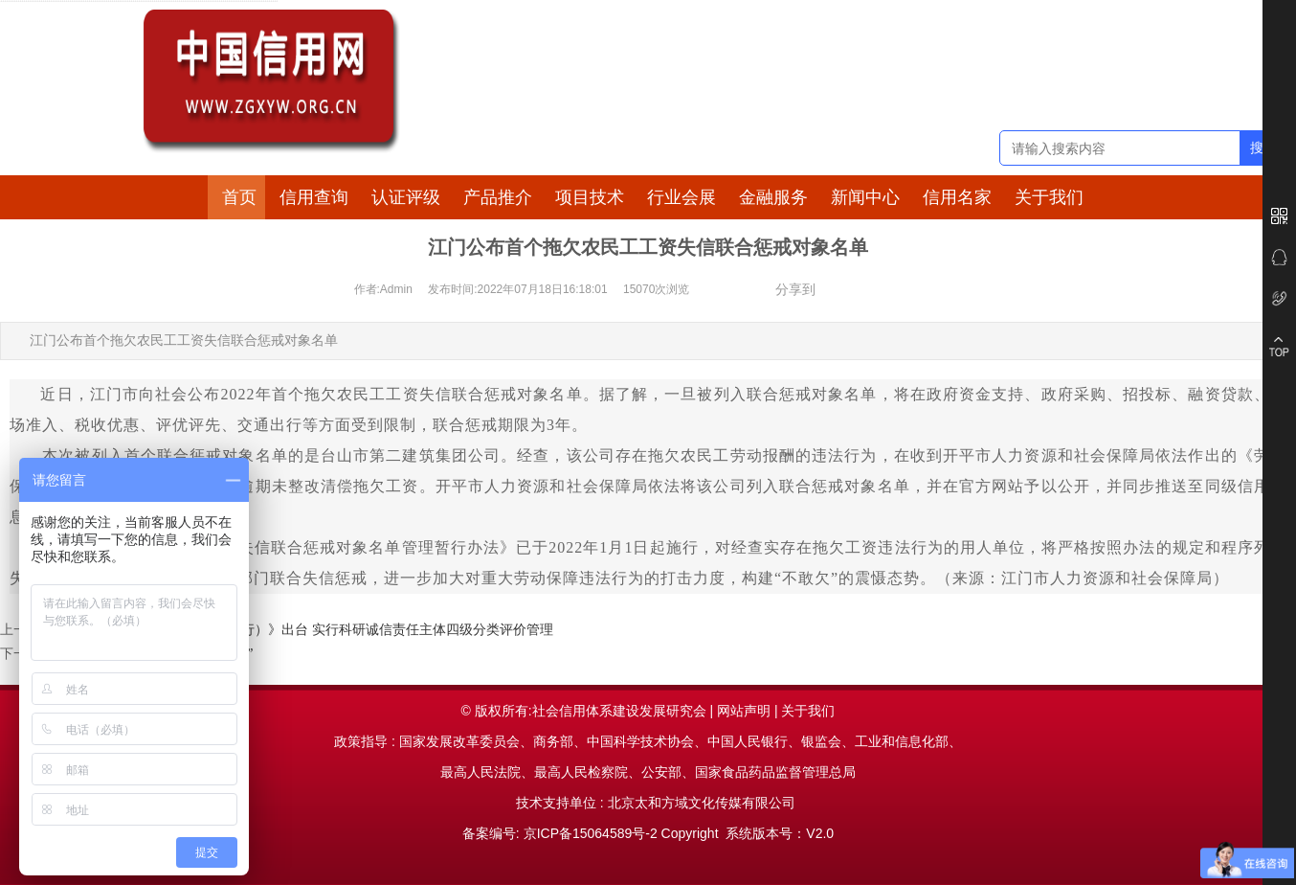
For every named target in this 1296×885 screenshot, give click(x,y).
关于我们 (1049, 197)
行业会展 (681, 197)
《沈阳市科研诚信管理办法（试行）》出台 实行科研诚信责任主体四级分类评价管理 (303, 630)
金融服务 (773, 197)
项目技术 (589, 197)
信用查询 (313, 197)
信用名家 (957, 197)
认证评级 (405, 197)
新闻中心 (865, 197)
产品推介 (497, 197)
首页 (239, 197)
